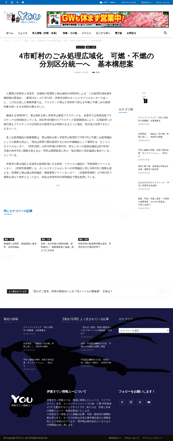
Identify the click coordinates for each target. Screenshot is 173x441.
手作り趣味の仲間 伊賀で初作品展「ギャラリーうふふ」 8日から (153, 153)
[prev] (158, 291)
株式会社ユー (147, 2)
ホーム (9, 33)
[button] (165, 33)
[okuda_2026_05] (107, 26)
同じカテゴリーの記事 (18, 211)
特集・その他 (70, 33)
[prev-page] (6, 257)
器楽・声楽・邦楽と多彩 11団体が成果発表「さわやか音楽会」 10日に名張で (153, 201)
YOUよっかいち (162, 2)
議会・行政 (29, 40)
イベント (86, 33)
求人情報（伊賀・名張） (45, 33)
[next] (164, 291)
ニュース (22, 33)
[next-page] (11, 257)
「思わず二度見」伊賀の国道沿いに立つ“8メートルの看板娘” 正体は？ (72, 291)
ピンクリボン (103, 33)
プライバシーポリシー (152, 437)
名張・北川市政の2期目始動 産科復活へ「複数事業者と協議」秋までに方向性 (57, 247)
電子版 (118, 33)
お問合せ (131, 33)
